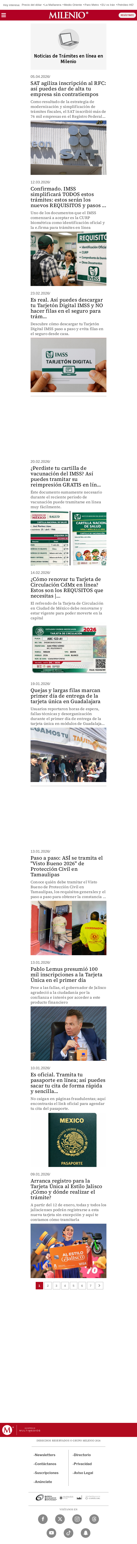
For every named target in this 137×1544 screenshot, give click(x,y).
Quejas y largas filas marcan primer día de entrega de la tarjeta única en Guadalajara (66, 696)
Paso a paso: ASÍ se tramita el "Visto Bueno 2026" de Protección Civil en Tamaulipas (67, 866)
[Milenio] (68, 15)
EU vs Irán (108, 4)
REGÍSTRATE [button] (127, 15)
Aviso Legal (83, 1473)
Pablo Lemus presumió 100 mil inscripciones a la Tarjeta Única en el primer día (66, 974)
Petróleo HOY (126, 4)
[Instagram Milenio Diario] (77, 1519)
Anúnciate (43, 1482)
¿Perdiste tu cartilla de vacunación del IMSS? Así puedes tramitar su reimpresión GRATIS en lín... (66, 476)
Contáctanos (45, 1464)
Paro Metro (92, 4)
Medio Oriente (73, 4)
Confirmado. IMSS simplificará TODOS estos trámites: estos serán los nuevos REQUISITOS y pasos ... (68, 197)
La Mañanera (52, 4)
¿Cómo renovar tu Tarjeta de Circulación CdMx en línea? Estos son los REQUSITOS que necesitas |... (67, 587)
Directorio (82, 1455)
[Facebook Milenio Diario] (43, 1519)
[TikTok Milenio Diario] (68, 1533)
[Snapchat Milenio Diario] (85, 1533)
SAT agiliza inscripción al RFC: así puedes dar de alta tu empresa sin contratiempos (68, 89)
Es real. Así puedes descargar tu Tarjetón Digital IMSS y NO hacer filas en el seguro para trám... (67, 308)
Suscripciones (47, 1473)
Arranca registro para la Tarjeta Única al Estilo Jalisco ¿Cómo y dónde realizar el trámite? (66, 1189)
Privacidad (83, 1464)
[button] (3, 16)
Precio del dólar (32, 4)
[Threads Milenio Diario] (94, 1519)
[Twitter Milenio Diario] (60, 1519)
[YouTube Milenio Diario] (51, 1533)
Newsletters (45, 1455)
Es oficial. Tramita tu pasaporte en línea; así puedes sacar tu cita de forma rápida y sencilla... (68, 1083)
